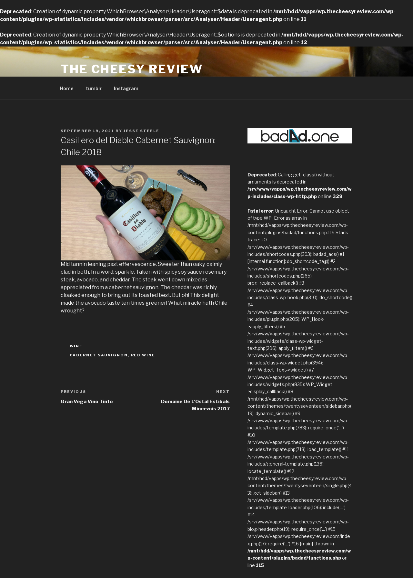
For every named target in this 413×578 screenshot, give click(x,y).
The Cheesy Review (132, 69)
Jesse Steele (141, 131)
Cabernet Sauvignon (99, 355)
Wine (76, 346)
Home (67, 88)
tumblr (94, 88)
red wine (143, 355)
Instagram (126, 88)
